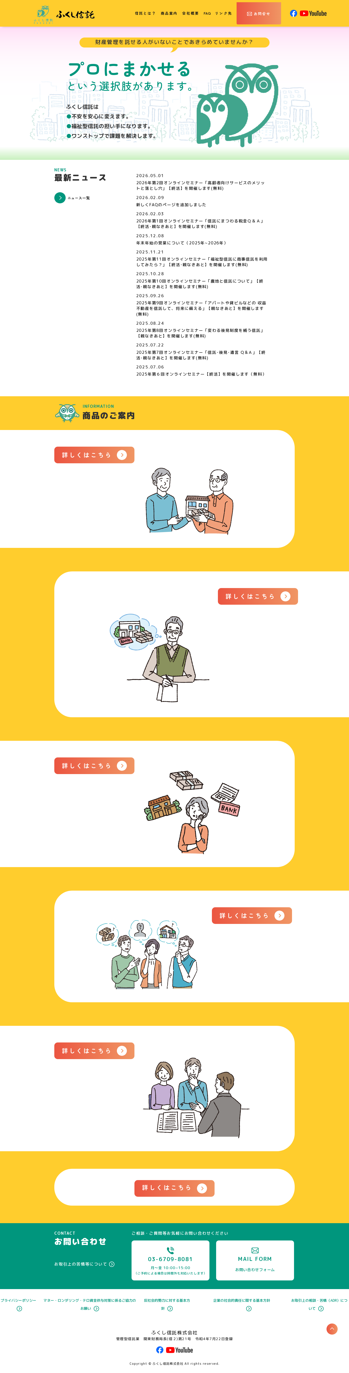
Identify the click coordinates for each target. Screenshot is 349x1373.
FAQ (207, 13)
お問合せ (262, 13)
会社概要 (190, 13)
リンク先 (223, 13)
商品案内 (169, 13)
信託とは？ (145, 13)
